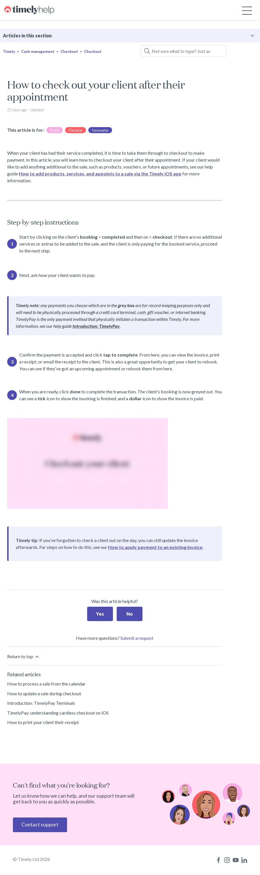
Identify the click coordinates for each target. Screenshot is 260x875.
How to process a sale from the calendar (46, 683)
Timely (9, 51)
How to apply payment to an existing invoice (155, 547)
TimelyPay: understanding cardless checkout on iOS (58, 712)
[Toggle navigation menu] (247, 10)
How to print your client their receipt (43, 722)
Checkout (69, 51)
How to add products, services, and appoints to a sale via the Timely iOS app (100, 173)
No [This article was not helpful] (129, 613)
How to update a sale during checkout (44, 693)
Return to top (23, 657)
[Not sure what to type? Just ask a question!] (183, 51)
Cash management (37, 51)
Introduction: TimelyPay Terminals (41, 703)
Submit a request (136, 638)
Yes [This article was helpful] (100, 613)
